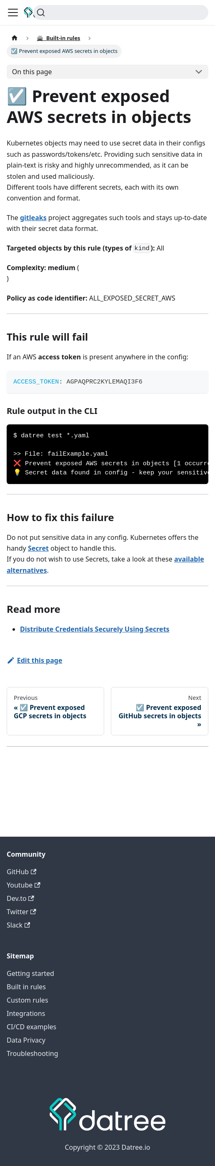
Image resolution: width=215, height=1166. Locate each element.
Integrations (26, 1013)
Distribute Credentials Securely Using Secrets (95, 629)
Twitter (21, 911)
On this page (32, 71)
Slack (18, 925)
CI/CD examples (31, 1026)
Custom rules (27, 1000)
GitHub (21, 871)
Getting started (30, 973)
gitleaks (33, 217)
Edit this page (34, 660)
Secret (38, 548)
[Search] (120, 12)
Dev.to (20, 898)
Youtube (23, 885)
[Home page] (14, 38)
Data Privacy (26, 1040)
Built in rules (26, 986)
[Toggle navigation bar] (13, 12)
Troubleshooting (32, 1053)
